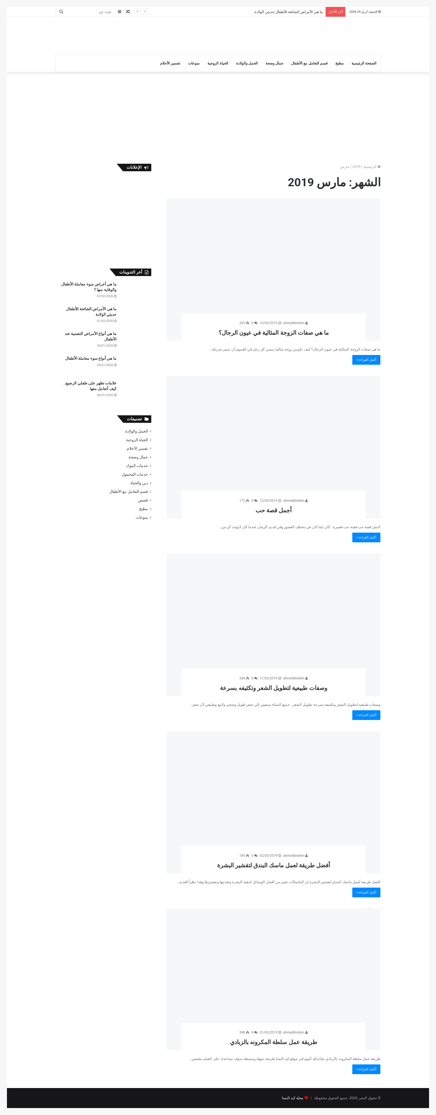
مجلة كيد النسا (292, 1098)
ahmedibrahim (295, 323)
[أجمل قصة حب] (274, 447)
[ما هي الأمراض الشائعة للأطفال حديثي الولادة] (136, 316)
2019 (356, 167)
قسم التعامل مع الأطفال (309, 63)
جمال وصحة (274, 63)
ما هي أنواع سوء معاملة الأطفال (91, 358)
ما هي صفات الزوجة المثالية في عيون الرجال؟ (274, 332)
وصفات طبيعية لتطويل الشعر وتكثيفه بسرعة (273, 687)
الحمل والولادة (247, 63)
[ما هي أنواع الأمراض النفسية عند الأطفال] (136, 341)
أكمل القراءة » (366, 360)
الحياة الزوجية (217, 63)
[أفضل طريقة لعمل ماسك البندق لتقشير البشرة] (274, 802)
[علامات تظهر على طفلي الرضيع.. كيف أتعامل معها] (136, 391)
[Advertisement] (162, 35)
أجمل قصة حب (273, 509)
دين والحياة (139, 483)
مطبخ (339, 63)
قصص (143, 500)
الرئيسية (372, 167)
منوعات (194, 63)
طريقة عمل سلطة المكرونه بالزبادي (274, 1041)
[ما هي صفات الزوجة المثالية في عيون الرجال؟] (274, 269)
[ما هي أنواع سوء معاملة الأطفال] (136, 366)
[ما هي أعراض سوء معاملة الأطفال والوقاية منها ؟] (136, 292)
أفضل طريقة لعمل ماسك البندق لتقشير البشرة (273, 864)
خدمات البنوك (137, 465)
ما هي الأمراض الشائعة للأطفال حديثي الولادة (288, 12)
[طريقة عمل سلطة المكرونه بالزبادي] (274, 979)
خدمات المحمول (135, 474)
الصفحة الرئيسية (363, 63)
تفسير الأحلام (170, 63)
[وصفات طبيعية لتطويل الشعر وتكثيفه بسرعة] (274, 624)
